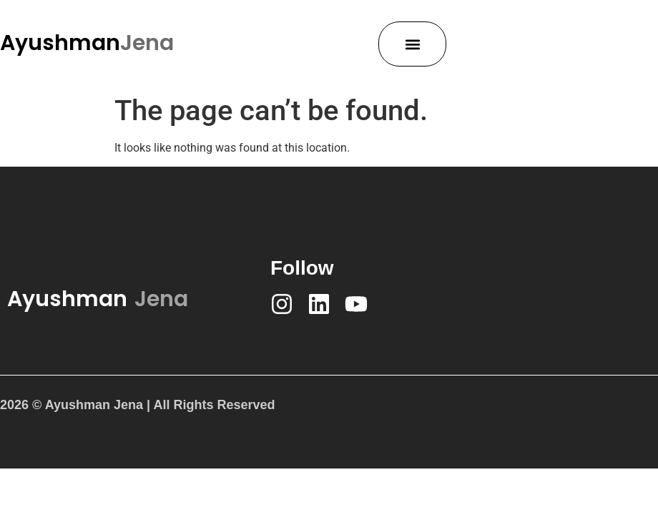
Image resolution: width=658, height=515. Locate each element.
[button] (412, 44)
